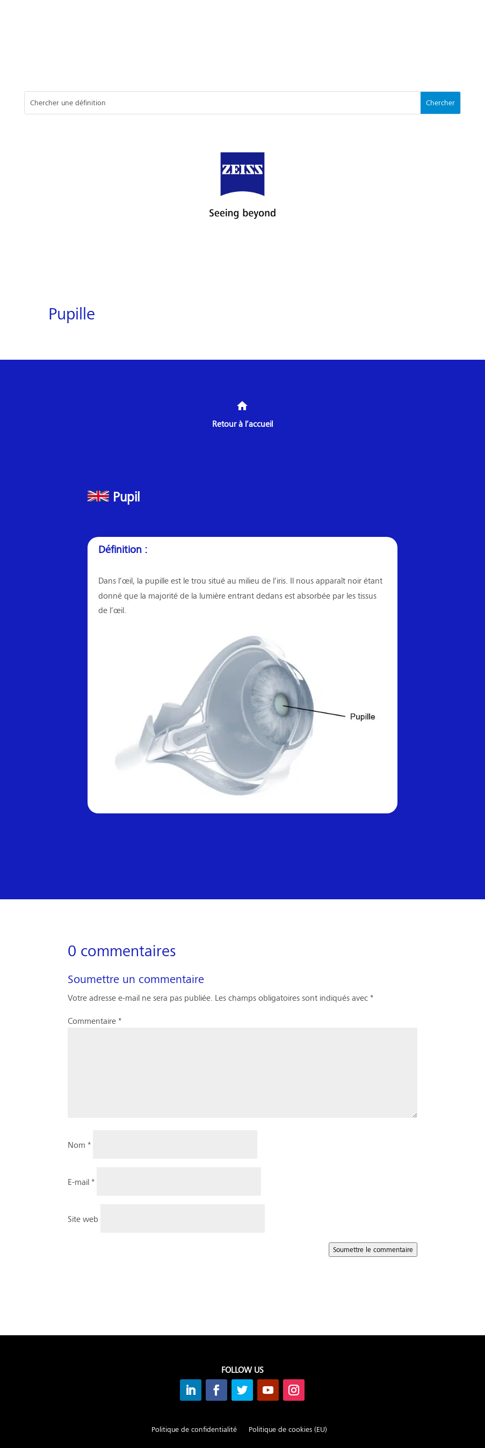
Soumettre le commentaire (373, 1249)
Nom (79, 1144)
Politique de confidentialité (194, 1429)
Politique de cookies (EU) (288, 1429)
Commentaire (94, 1020)
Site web (83, 1218)
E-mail (81, 1181)
